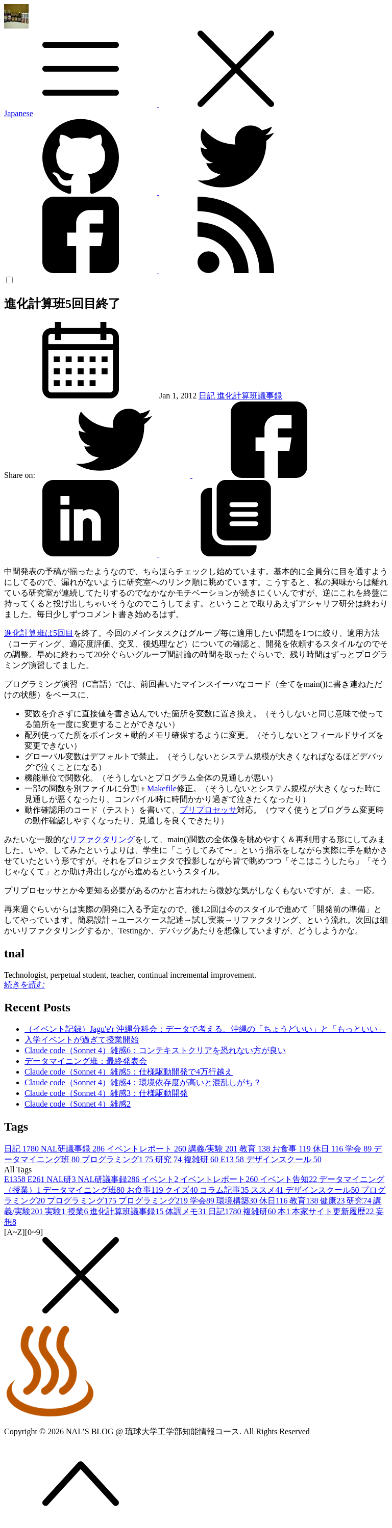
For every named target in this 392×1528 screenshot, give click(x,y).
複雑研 (202, 1159)
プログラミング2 (154, 1200)
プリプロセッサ (208, 810)
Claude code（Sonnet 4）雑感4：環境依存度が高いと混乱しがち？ (142, 1082)
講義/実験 (213, 1148)
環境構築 (237, 1200)
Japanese (18, 113)
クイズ (182, 1190)
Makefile (162, 788)
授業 (78, 1211)
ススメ (268, 1190)
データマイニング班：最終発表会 (85, 1061)
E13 (233, 1159)
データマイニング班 (85, 1190)
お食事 (292, 1148)
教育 (255, 1148)
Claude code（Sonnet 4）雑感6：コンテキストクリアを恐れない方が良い (155, 1050)
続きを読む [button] (24, 984)
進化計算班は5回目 (39, 633)
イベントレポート (147, 1148)
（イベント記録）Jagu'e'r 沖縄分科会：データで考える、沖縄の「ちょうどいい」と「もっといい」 (205, 1029)
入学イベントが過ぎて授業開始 (81, 1039)
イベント (160, 1179)
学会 (359, 1148)
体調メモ (186, 1211)
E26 (37, 1179)
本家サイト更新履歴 (334, 1211)
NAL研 (62, 1179)
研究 (169, 1159)
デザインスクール (284, 1159)
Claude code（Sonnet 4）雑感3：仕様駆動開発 (106, 1093)
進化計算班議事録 (249, 395)
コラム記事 (225, 1190)
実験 (56, 1211)
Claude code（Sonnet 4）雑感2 (77, 1104)
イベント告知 (289, 1179)
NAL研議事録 (74, 1148)
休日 (329, 1148)
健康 (333, 1200)
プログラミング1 (118, 1159)
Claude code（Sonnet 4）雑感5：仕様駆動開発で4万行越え (128, 1071)
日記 (208, 395)
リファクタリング (102, 839)
